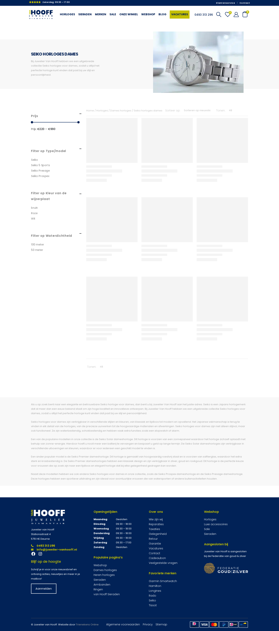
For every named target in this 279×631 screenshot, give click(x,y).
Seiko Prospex (40, 176)
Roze (34, 213)
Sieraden (85, 14)
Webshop (148, 14)
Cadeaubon (157, 558)
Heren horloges (104, 575)
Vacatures (179, 14)
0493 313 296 (43, 546)
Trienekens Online (87, 624)
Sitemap (161, 624)
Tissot (153, 605)
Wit (33, 219)
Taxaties (154, 529)
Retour (153, 539)
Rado (152, 596)
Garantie (155, 543)
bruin (34, 208)
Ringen (98, 589)
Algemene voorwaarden (123, 624)
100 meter (37, 244)
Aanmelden (43, 589)
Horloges (67, 14)
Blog (162, 14)
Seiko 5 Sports (40, 165)
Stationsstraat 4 (41, 534)
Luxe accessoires (216, 524)
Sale (112, 14)
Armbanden (102, 585)
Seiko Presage (40, 171)
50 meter (37, 250)
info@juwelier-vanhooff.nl (54, 549)
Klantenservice (225, 2)
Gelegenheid (158, 534)
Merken (100, 14)
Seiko (34, 160)
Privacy (148, 624)
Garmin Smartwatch (163, 581)
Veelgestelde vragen (163, 563)
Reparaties (156, 524)
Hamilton (155, 586)
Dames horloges (105, 570)
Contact (244, 2)
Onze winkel (128, 14)
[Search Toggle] (219, 14)
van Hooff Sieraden (107, 594)
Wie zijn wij (156, 519)
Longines (155, 591)
